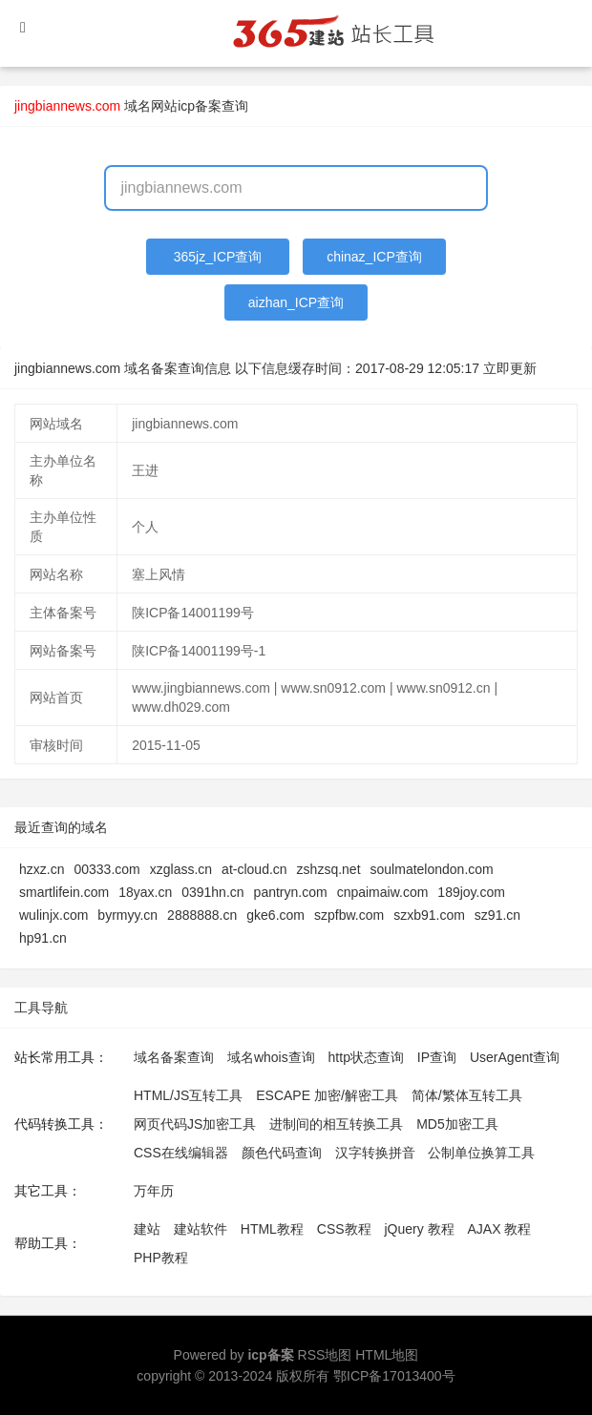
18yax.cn (145, 892)
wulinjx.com (53, 915)
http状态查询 (366, 1057)
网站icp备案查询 (199, 106)
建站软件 (200, 1229)
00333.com (106, 869)
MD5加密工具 (457, 1124)
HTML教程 (272, 1229)
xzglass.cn (181, 869)
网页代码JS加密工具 (195, 1124)
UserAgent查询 (515, 1057)
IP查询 (436, 1057)
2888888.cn (202, 915)
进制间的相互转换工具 (336, 1124)
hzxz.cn (41, 869)
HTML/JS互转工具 (188, 1095)
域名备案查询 (174, 1057)
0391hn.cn (212, 892)
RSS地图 (325, 1355)
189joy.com (471, 892)
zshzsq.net (329, 869)
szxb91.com (429, 915)
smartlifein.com (64, 892)
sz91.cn (497, 915)
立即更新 (510, 368)
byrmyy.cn (127, 915)
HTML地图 (386, 1355)
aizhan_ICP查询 (296, 302)
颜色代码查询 (282, 1152)
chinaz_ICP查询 (374, 256)
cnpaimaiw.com (383, 892)
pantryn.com (291, 892)
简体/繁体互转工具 (467, 1095)
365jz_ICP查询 (218, 256)
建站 (147, 1229)
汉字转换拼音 (375, 1152)
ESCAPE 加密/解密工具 (327, 1095)
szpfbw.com (349, 915)
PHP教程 (161, 1257)
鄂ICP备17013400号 (394, 1376)
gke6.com (275, 915)
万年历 (154, 1190)
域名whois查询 (271, 1057)
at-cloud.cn (254, 869)
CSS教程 (344, 1229)
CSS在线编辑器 (181, 1152)
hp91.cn (43, 938)
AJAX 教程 (500, 1229)
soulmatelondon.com (432, 869)
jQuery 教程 (419, 1229)
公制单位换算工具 (481, 1152)
